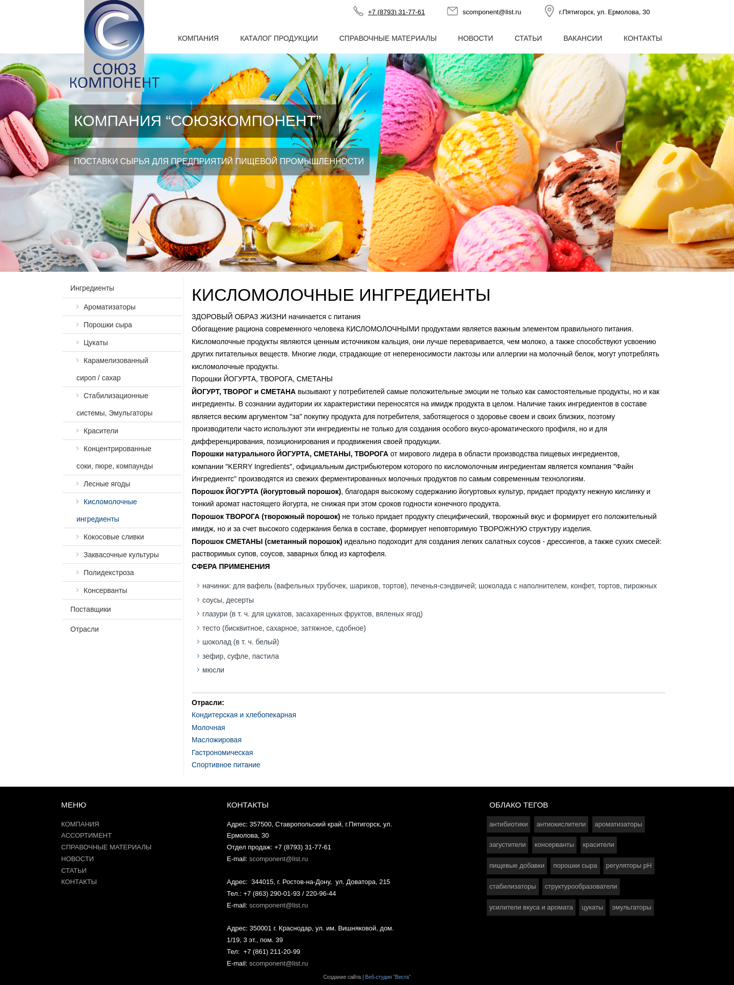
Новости (475, 38)
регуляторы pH (629, 865)
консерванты (554, 844)
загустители (507, 844)
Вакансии (582, 38)
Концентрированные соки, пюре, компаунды (114, 457)
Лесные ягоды (107, 484)
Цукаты (96, 343)
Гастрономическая (222, 752)
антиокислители (561, 824)
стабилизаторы (512, 886)
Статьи (528, 38)
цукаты (592, 907)
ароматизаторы (618, 824)
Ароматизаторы (110, 307)
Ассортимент (86, 835)
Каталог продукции (279, 38)
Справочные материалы (388, 38)
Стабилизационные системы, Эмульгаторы (114, 404)
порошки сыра (575, 865)
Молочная (208, 727)
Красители (101, 431)
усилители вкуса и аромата (531, 907)
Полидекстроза (109, 572)
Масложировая (217, 740)
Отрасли (84, 629)
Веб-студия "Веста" (388, 977)
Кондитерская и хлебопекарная (244, 715)
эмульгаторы (631, 907)
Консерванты (105, 590)
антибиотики (508, 824)
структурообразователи (581, 886)
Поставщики (90, 609)
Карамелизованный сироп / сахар (112, 369)
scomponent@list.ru (491, 12)
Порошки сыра (108, 325)
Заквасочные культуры (121, 555)
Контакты (642, 38)
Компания (198, 38)
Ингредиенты (92, 288)
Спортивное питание (226, 765)
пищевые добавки (516, 865)
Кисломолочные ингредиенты (106, 510)
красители (598, 844)
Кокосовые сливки (114, 537)
